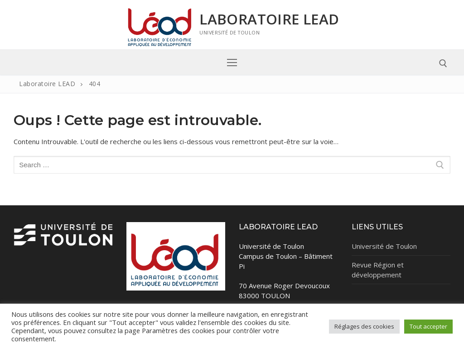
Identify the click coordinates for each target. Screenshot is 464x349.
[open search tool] (443, 63)
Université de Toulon (384, 246)
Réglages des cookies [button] (364, 326)
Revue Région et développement (378, 269)
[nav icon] (232, 62)
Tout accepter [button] (428, 326)
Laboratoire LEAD (269, 19)
